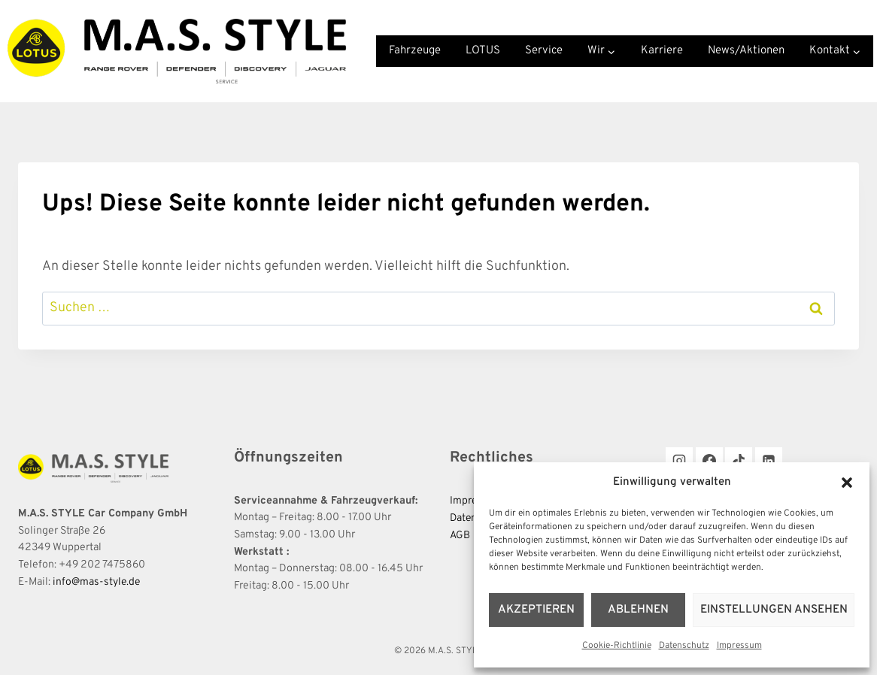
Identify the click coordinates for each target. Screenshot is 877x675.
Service (544, 51)
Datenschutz (684, 646)
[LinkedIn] (768, 460)
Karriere (662, 51)
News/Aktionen (746, 51)
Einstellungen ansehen (774, 610)
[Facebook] (709, 460)
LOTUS (483, 51)
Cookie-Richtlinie (616, 646)
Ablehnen (639, 610)
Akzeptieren (537, 610)
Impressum (739, 646)
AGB (460, 534)
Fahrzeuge (415, 51)
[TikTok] (738, 460)
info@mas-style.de (97, 582)
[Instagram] (679, 460)
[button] (846, 482)
